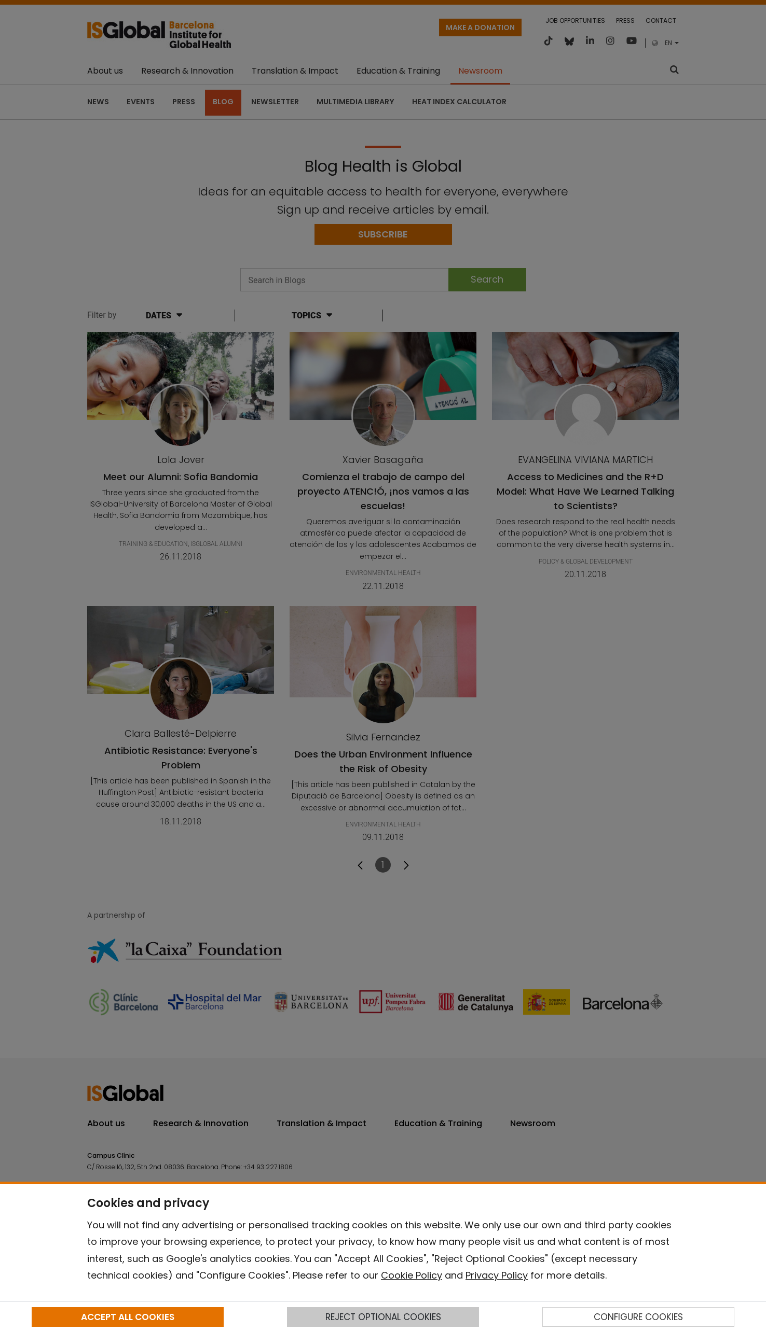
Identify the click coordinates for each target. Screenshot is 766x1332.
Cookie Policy (411, 1275)
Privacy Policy (497, 1275)
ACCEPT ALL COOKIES (127, 1317)
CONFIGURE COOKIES (638, 1317)
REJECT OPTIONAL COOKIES (383, 1317)
